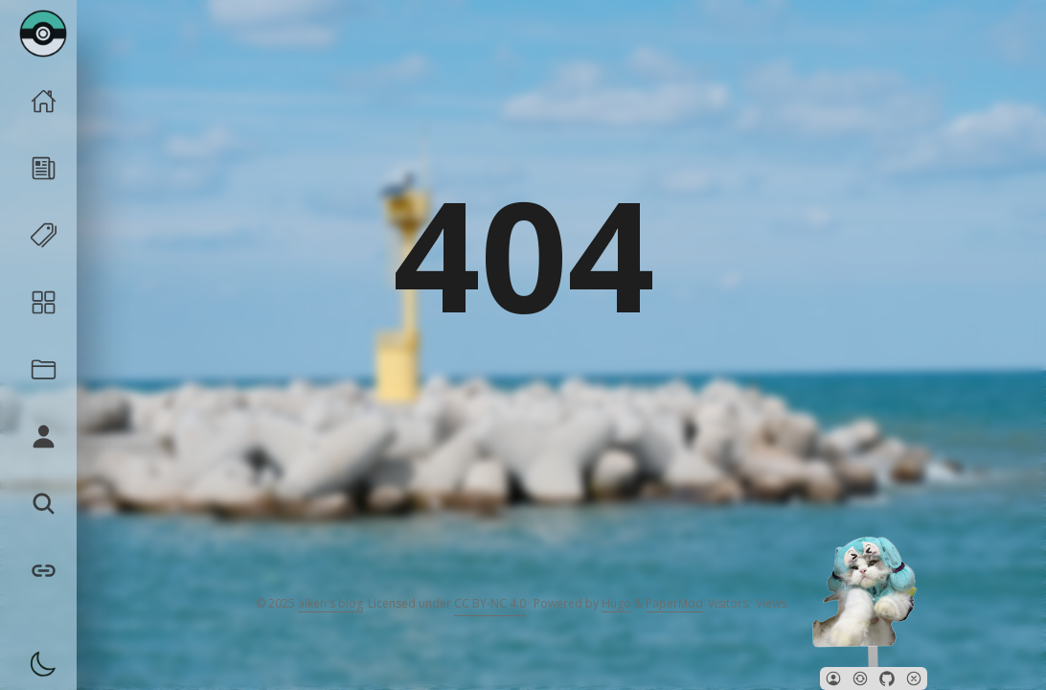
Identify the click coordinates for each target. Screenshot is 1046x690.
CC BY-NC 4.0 (490, 603)
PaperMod (674, 603)
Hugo (616, 603)
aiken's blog (330, 603)
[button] (833, 678)
